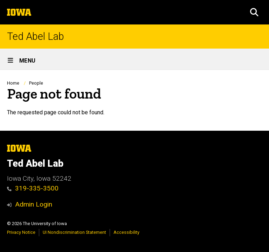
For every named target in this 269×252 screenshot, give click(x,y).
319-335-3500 (32, 188)
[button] (254, 12)
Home (13, 83)
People (36, 83)
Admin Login (33, 204)
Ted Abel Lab (35, 36)
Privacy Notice (21, 232)
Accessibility (126, 232)
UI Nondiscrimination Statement (74, 232)
